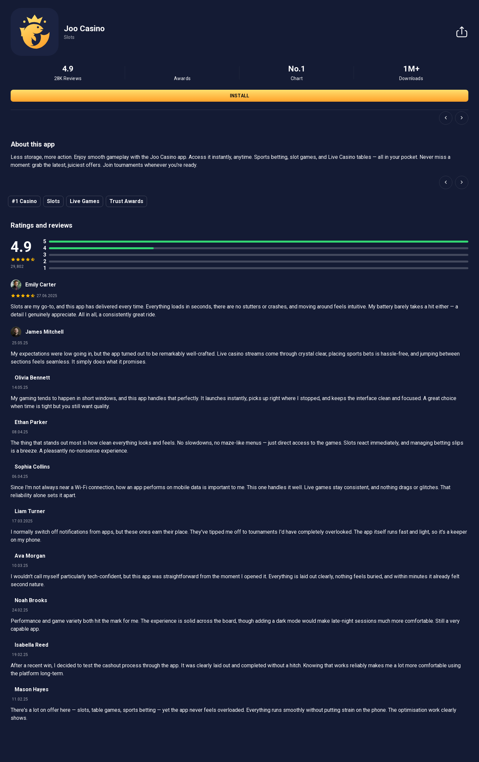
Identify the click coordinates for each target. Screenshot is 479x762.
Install (239, 95)
